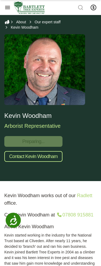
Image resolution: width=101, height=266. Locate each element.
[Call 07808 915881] (74, 215)
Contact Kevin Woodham (33, 156)
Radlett (84, 195)
